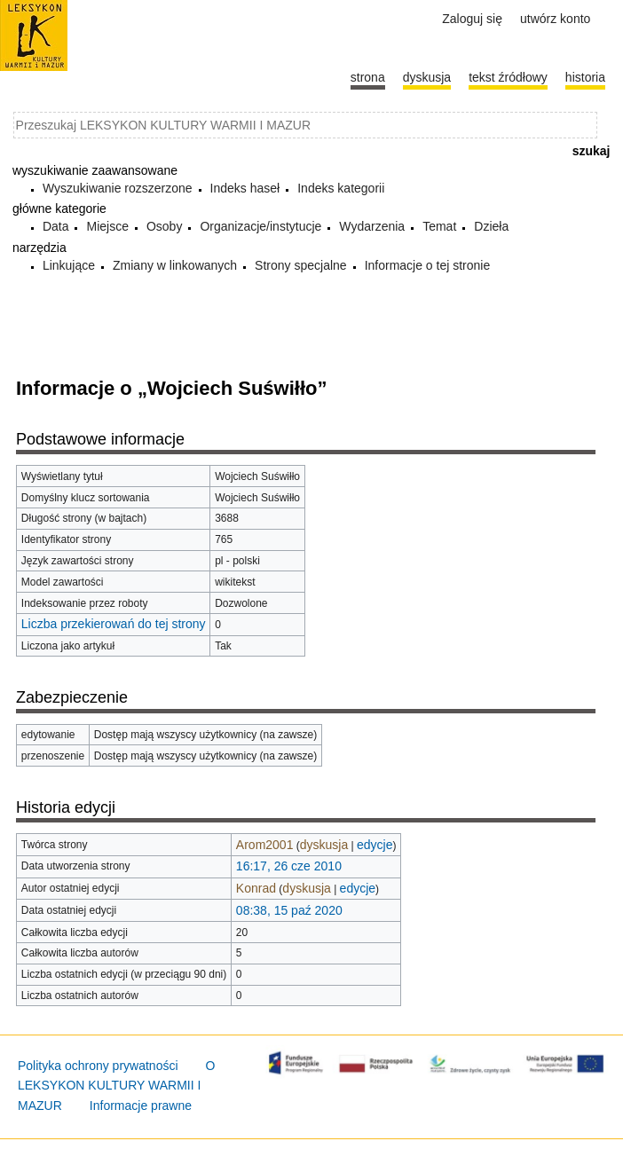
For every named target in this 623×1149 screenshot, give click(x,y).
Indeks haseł (245, 188)
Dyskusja (427, 77)
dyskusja (324, 845)
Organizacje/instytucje (260, 226)
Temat (439, 226)
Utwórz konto (555, 19)
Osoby (164, 226)
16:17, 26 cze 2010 (289, 866)
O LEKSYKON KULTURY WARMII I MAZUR (117, 1085)
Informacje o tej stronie (428, 265)
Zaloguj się (472, 19)
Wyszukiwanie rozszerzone (118, 188)
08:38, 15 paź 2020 (289, 910)
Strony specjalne (301, 265)
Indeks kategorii (340, 188)
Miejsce (107, 226)
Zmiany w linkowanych (175, 265)
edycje (374, 845)
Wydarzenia (372, 226)
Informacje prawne (141, 1105)
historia (585, 77)
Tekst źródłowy (508, 77)
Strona (368, 77)
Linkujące (69, 265)
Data (56, 226)
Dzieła (491, 226)
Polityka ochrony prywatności (98, 1065)
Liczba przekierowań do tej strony (113, 624)
